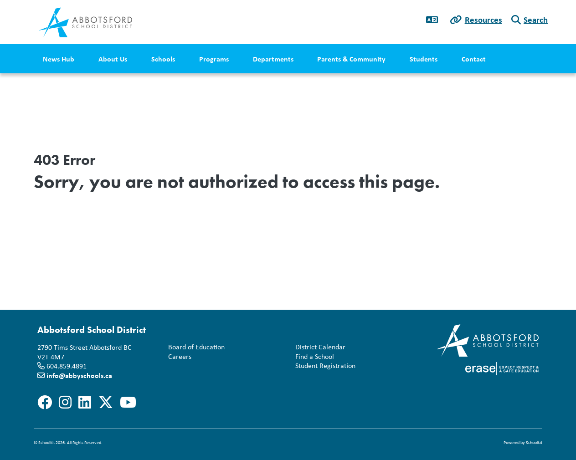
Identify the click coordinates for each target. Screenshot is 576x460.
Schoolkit (534, 442)
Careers (178, 356)
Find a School (314, 356)
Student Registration (325, 365)
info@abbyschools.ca (79, 375)
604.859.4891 (66, 366)
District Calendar (320, 347)
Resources (483, 20)
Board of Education (196, 347)
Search (536, 20)
